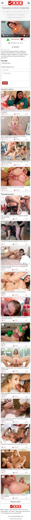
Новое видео (4, 511)
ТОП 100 (25, 11)
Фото (26, 509)
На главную (5, 509)
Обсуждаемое (11, 14)
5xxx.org (19, 518)
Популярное (20, 14)
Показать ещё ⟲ (15, 502)
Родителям (19, 511)
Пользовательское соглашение (10, 513)
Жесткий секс (6, 63)
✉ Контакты (26, 511)
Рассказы (12, 511)
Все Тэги (21, 509)
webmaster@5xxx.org (17, 516)
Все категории (7, 11)
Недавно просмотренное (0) (15, 17)
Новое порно (17, 11)
